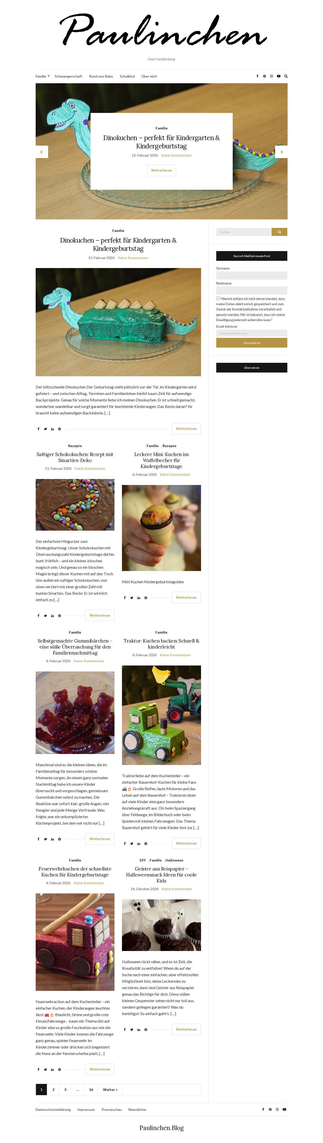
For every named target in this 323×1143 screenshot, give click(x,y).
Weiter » (110, 1089)
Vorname (222, 268)
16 (91, 1089)
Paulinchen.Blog (161, 1128)
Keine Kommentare (176, 155)
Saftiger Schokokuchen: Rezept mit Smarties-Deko (75, 457)
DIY (143, 860)
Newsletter (137, 1109)
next (281, 152)
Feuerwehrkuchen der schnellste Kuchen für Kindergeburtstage (75, 872)
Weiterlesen (161, 170)
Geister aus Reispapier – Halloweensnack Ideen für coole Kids (161, 875)
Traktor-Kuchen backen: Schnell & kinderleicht (161, 644)
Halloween (174, 860)
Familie (41, 76)
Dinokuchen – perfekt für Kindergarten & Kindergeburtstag (161, 141)
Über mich (149, 76)
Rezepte (75, 446)
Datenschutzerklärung (53, 1109)
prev (42, 152)
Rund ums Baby (101, 76)
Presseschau (112, 1109)
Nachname (223, 283)
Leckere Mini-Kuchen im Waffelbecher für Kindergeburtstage (161, 460)
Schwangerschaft (68, 76)
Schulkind (127, 76)
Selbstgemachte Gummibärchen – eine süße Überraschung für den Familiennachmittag (75, 647)
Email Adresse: (226, 326)
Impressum (86, 1109)
